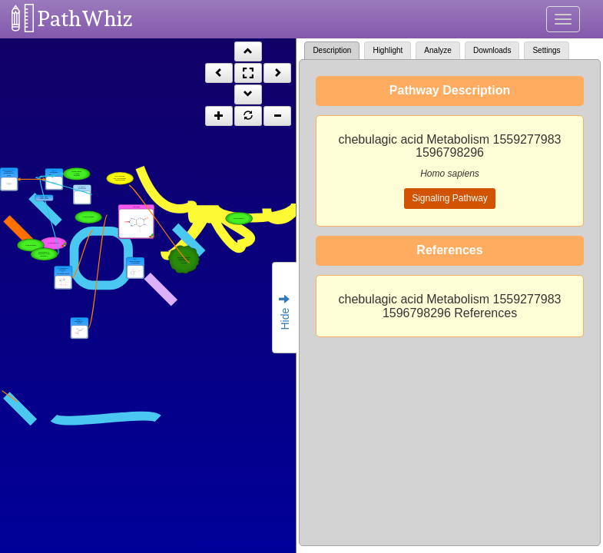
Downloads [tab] (492, 50)
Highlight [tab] (388, 50)
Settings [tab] (546, 50)
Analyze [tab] (438, 50)
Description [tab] (332, 50)
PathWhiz (85, 18)
